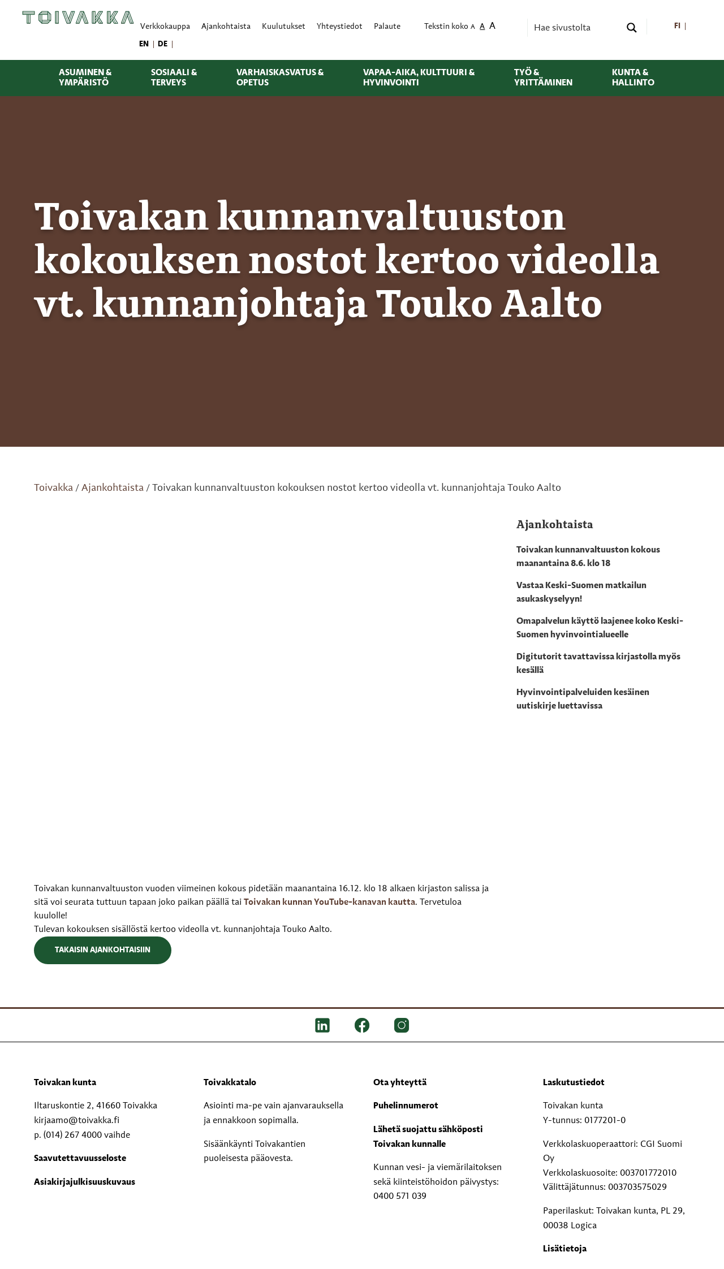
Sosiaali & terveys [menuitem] (174, 78)
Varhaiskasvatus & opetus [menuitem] (280, 78)
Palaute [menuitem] (387, 27)
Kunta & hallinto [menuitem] (633, 78)
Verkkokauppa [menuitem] (165, 27)
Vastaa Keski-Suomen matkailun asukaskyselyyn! (581, 592)
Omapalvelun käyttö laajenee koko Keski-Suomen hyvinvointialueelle (599, 628)
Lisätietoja (565, 1249)
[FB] (362, 1025)
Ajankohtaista (112, 488)
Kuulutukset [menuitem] (283, 27)
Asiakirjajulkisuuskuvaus (84, 1182)
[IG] (401, 1025)
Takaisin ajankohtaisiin (102, 950)
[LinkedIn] (322, 1025)
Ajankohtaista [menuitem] (226, 27)
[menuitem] (677, 27)
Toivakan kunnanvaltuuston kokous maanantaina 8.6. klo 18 (588, 557)
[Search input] (576, 27)
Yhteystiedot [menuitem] (340, 27)
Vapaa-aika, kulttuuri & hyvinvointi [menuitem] (419, 78)
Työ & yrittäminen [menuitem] (543, 78)
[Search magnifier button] (632, 28)
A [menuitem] (473, 27)
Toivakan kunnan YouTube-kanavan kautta (329, 902)
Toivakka (53, 488)
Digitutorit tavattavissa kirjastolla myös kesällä (598, 664)
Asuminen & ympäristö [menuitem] (85, 78)
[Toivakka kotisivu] (78, 17)
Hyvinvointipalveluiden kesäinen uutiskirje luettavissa (582, 699)
